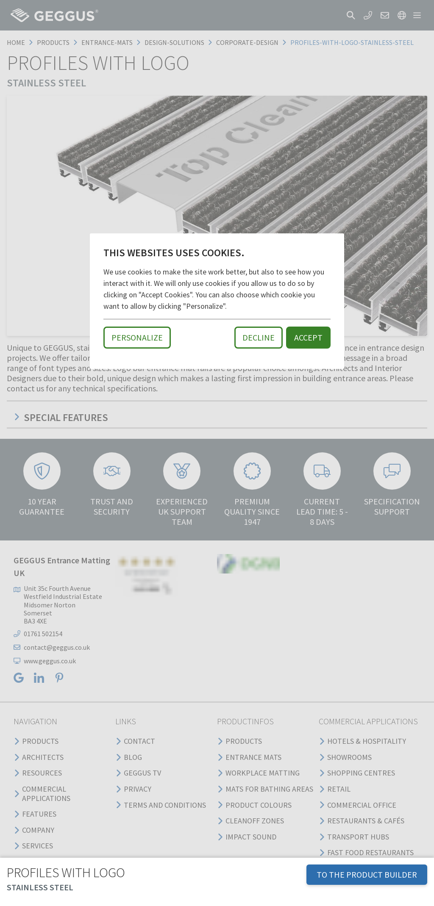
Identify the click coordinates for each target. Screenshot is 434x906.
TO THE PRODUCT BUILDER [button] (367, 874)
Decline (258, 337)
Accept (308, 337)
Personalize (137, 337)
